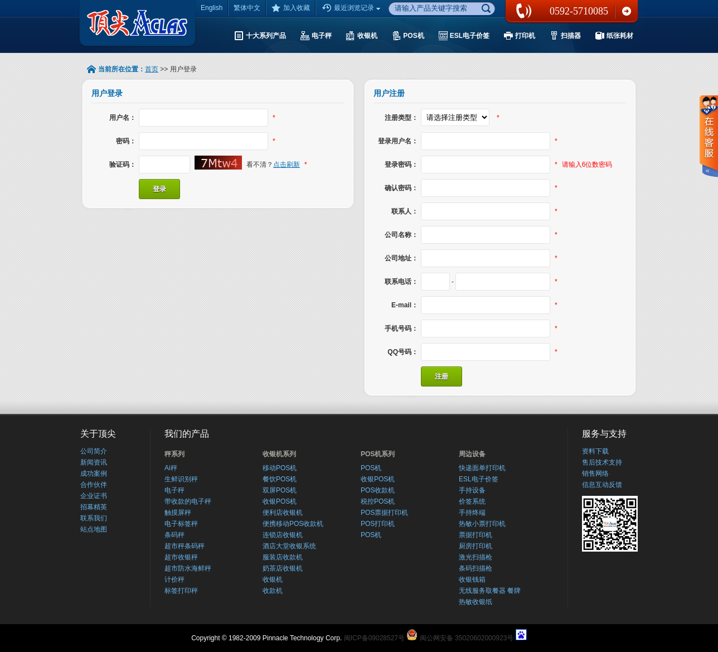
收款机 (273, 591)
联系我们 (626, 11)
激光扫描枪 (475, 557)
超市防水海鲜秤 (187, 568)
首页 (151, 69)
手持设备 (472, 490)
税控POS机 (378, 501)
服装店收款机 (283, 557)
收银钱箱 (472, 579)
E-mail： (404, 305)
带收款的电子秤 (187, 501)
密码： (126, 141)
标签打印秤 (181, 591)
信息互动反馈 (602, 485)
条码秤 (174, 535)
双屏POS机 (280, 490)
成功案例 (93, 473)
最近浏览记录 (352, 8)
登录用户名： (398, 141)
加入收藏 (290, 7)
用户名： (122, 118)
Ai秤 (170, 468)
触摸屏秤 (177, 512)
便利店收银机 (283, 512)
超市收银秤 (181, 557)
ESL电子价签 (478, 479)
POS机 (371, 468)
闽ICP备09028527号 (374, 638)
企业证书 (93, 496)
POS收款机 (378, 490)
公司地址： (401, 258)
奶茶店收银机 (283, 568)
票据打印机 (475, 535)
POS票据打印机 (384, 512)
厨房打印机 (475, 546)
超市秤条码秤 (184, 546)
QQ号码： (402, 352)
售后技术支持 (602, 462)
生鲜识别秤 (181, 479)
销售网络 (595, 473)
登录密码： (401, 164)
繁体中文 (247, 8)
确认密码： (401, 188)
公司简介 (93, 451)
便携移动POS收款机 (293, 524)
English (211, 8)
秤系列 (174, 454)
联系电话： (401, 282)
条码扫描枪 (475, 568)
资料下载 (595, 451)
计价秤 (174, 579)
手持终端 (472, 512)
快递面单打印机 (482, 468)
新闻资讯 (93, 462)
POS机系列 (378, 454)
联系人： (404, 211)
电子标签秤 (181, 524)
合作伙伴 (93, 485)
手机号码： (401, 328)
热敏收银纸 (475, 602)
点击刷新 (286, 164)
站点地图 (93, 529)
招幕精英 (93, 507)
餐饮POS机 (280, 479)
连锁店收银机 (283, 535)
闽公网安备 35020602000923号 (467, 638)
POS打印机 (378, 524)
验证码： (122, 164)
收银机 (273, 579)
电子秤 (174, 490)
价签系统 (472, 501)
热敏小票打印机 (482, 524)
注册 (441, 376)
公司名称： (401, 235)
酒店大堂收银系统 (289, 546)
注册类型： (401, 118)
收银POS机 (280, 501)
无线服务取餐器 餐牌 (490, 591)
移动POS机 (280, 468)
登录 (159, 189)
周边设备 (472, 454)
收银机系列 (279, 454)
